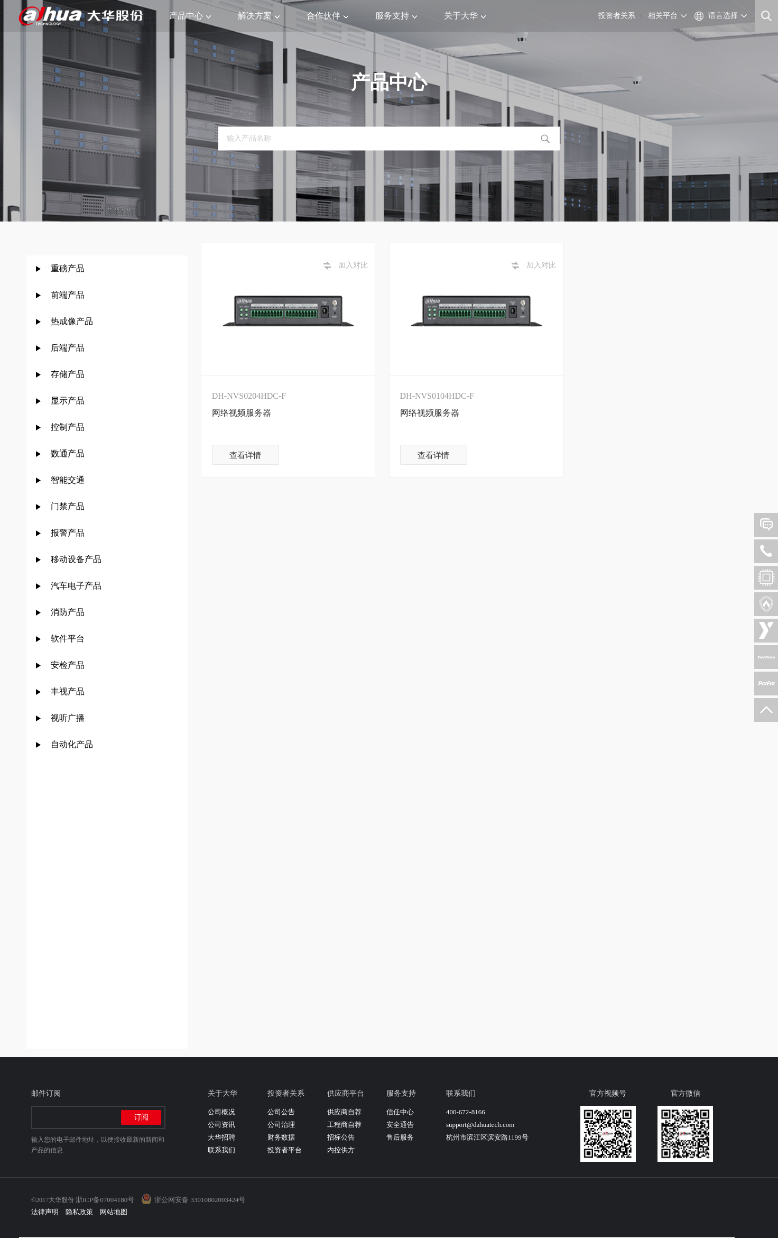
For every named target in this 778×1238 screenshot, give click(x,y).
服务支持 (396, 15)
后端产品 (68, 347)
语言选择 (723, 16)
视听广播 (68, 717)
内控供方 (341, 1150)
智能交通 (68, 479)
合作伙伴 (327, 15)
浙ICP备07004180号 (105, 1200)
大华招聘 (221, 1137)
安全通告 (400, 1125)
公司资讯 (221, 1125)
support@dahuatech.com (480, 1125)
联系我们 (221, 1150)
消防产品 (68, 612)
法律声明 (45, 1212)
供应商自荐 (344, 1112)
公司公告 (281, 1112)
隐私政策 (79, 1212)
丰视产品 (68, 691)
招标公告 (341, 1137)
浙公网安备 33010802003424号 (199, 1200)
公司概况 (221, 1112)
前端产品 (68, 294)
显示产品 (68, 400)
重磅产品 (68, 268)
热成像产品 (72, 321)
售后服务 (400, 1137)
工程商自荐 (344, 1125)
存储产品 (68, 374)
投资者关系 (616, 16)
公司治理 (281, 1125)
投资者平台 (284, 1150)
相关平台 (663, 16)
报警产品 (68, 532)
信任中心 (400, 1112)
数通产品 (68, 453)
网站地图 (113, 1212)
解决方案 (259, 15)
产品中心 (190, 15)
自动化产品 (72, 744)
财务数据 (281, 1137)
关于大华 (465, 15)
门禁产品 (68, 506)
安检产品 (68, 665)
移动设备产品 (76, 559)
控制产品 (69, 427)
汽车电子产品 (76, 585)
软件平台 (68, 638)
